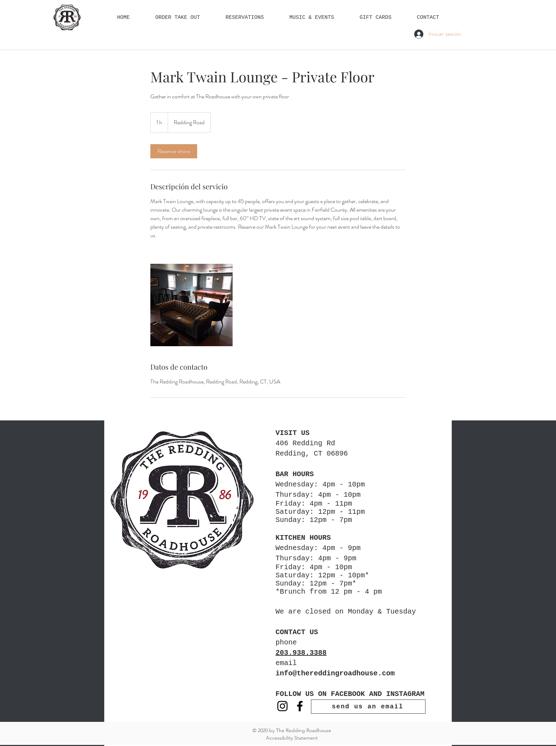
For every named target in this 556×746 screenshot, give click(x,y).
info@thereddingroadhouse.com (335, 673)
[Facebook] (300, 706)
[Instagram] (282, 706)
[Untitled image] (191, 305)
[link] (173, 151)
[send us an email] (368, 706)
